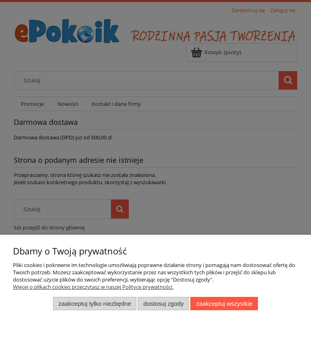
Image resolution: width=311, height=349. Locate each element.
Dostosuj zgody (163, 303)
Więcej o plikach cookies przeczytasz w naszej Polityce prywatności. (93, 286)
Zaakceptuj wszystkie (224, 303)
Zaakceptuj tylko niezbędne (94, 303)
